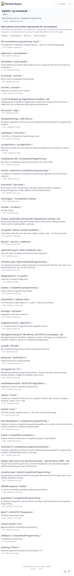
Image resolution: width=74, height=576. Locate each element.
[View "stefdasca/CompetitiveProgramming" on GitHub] (41, 535)
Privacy (33, 569)
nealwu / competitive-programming (19, 287)
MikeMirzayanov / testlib (13, 486)
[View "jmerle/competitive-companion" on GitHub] (35, 435)
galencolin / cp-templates (14, 53)
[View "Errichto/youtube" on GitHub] (21, 87)
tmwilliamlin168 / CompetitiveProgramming (23, 158)
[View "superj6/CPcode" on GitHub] (20, 346)
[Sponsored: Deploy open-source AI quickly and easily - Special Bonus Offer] (37, 463)
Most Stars (27, 36)
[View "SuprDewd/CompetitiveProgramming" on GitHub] (41, 498)
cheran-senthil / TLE (11, 523)
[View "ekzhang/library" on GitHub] (20, 547)
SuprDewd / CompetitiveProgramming (20, 497)
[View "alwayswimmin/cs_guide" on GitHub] (28, 276)
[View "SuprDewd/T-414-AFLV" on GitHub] (26, 133)
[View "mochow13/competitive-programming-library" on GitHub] (50, 447)
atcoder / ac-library (10, 207)
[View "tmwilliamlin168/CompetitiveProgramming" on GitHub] (47, 159)
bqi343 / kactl (8, 409)
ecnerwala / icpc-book (12, 184)
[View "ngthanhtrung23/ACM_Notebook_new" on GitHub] (42, 250)
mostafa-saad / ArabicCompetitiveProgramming (25, 472)
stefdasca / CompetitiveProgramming (20, 535)
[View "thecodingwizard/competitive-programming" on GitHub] (48, 421)
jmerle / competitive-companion (17, 435)
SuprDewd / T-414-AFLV (13, 132)
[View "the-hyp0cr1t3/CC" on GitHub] (21, 369)
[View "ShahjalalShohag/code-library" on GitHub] (33, 119)
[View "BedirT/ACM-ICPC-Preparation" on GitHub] (34, 512)
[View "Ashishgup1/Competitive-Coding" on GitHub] (37, 199)
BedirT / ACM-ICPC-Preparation (17, 512)
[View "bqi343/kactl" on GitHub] (16, 409)
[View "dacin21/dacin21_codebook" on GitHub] (31, 242)
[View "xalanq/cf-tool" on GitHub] (18, 395)
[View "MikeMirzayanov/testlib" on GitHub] (27, 486)
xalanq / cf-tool (8, 395)
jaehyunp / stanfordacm (13, 357)
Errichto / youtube (10, 87)
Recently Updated (40, 36)
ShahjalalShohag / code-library (16, 118)
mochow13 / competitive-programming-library (24, 446)
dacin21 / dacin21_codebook (15, 241)
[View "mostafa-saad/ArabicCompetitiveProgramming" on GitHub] (51, 472)
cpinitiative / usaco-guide (13, 61)
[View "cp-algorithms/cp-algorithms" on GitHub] (33, 144)
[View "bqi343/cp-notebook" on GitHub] (29, 11)
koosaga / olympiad (11, 311)
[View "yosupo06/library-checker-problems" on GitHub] (40, 230)
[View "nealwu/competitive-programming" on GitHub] (39, 288)
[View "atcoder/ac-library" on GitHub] (22, 207)
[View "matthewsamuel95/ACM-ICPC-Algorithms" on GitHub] (46, 383)
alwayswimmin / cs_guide (14, 275)
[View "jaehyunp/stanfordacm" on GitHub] (27, 357)
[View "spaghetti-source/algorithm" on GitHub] (32, 323)
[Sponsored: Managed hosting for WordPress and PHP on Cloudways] (37, 337)
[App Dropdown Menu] (70, 4)
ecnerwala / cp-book (11, 75)
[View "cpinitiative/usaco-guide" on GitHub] (28, 61)
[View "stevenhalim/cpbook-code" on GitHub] (30, 299)
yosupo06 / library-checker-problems (19, 229)
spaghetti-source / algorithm (15, 322)
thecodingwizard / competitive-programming (24, 420)
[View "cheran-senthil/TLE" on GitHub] (22, 524)
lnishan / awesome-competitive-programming (24, 170)
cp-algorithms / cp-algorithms (16, 144)
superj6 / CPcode (9, 345)
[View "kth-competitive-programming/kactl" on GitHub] (40, 41)
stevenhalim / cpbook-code (14, 299)
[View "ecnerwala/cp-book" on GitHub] (23, 76)
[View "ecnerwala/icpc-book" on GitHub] (25, 184)
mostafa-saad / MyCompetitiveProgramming (23, 261)
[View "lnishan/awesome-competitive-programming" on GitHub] (49, 170)
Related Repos (13, 3)
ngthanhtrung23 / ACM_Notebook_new (21, 250)
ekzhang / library (9, 547)
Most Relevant (15, 36)
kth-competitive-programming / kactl (20, 41)
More (7, 14)
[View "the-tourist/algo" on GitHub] (20, 110)
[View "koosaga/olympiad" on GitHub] (22, 311)
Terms (41, 569)
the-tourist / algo (9, 110)
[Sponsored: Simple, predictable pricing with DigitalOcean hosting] (37, 221)
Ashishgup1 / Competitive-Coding (18, 198)
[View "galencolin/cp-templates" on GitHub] (28, 53)
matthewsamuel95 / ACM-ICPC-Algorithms (22, 383)
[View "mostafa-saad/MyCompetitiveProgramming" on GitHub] (48, 262)
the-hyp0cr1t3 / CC (10, 369)
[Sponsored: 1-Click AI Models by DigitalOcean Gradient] (37, 101)
